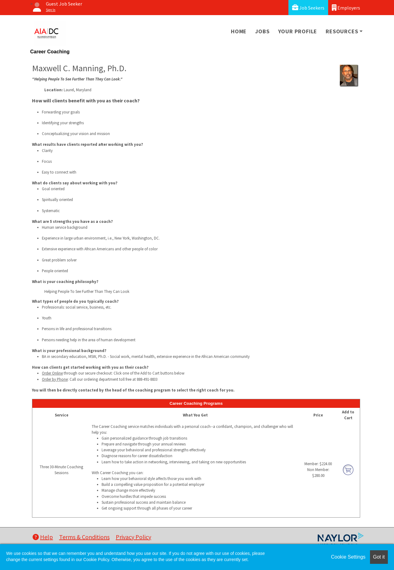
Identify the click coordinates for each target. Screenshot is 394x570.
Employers (346, 7)
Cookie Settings (348, 557)
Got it (379, 557)
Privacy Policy (133, 537)
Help (43, 537)
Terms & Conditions (84, 537)
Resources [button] (342, 31)
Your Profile (297, 31)
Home (239, 31)
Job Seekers (308, 7)
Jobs (262, 31)
